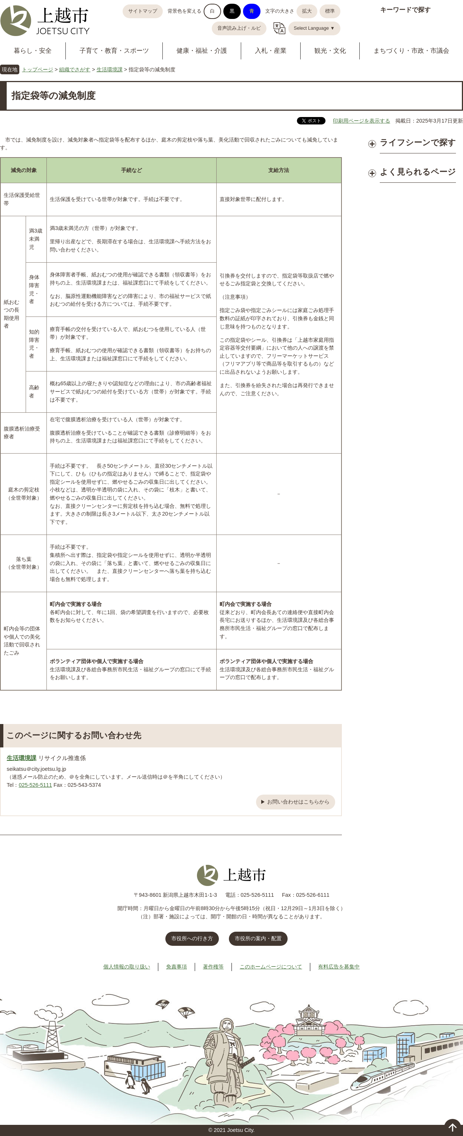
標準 (330, 11)
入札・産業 (270, 50)
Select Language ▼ (314, 28)
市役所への (192, 938)
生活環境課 (110, 69)
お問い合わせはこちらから (298, 802)
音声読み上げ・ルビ (239, 28)
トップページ (37, 69)
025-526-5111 (35, 785)
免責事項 (176, 967)
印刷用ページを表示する (361, 121)
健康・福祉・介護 (202, 50)
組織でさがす (74, 69)
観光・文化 (330, 50)
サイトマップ (142, 11)
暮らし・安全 (33, 50)
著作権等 (213, 967)
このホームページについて (271, 967)
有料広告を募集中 (339, 967)
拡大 (307, 11)
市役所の (258, 938)
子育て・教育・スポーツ (114, 50)
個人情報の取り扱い (126, 967)
